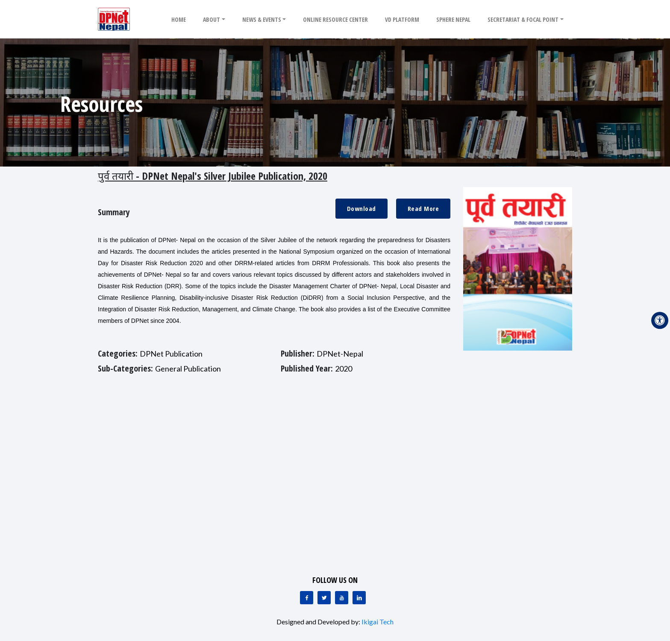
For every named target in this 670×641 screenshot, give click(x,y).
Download (361, 208)
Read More (423, 208)
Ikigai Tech (377, 622)
